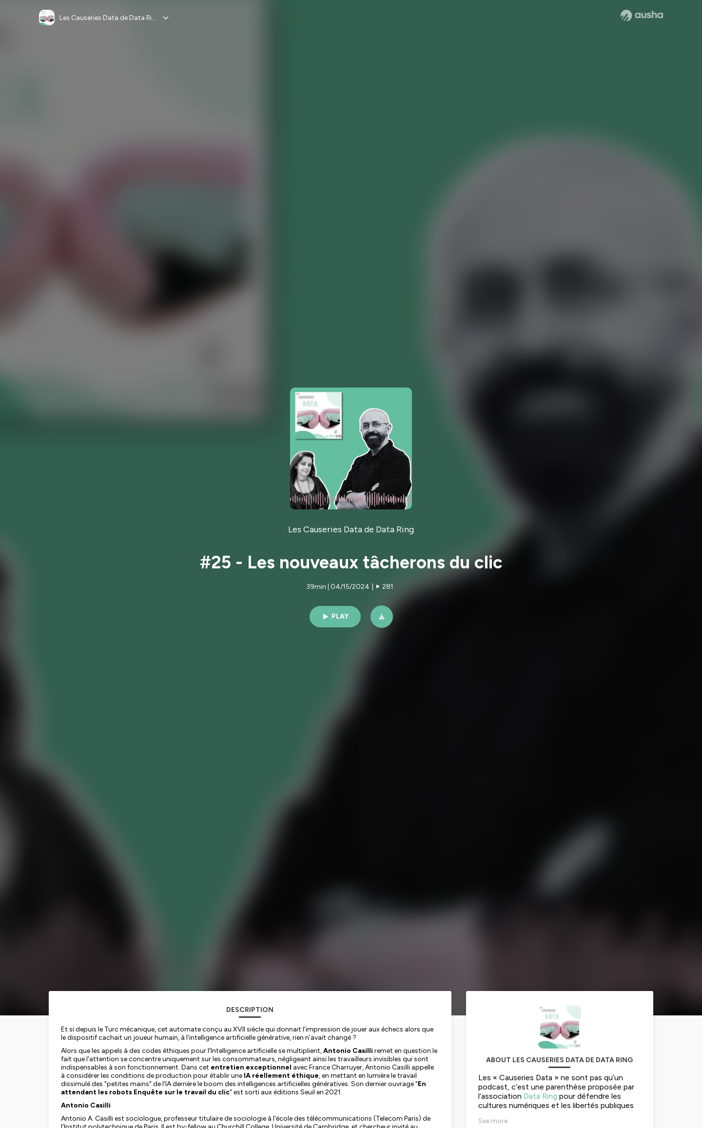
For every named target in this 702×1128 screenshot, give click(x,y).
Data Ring (540, 1096)
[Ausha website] (642, 15)
